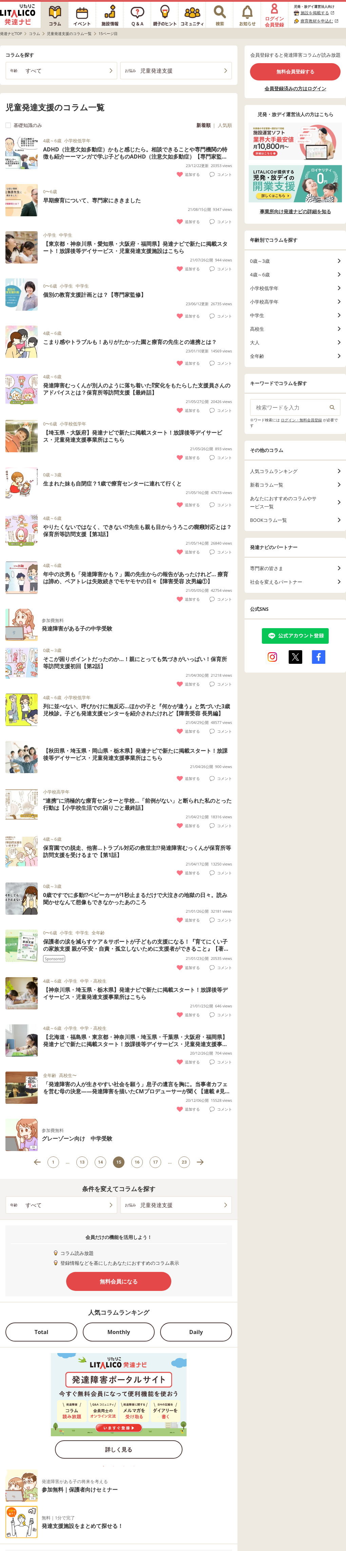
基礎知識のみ (23, 125)
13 (82, 1162)
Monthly (119, 1332)
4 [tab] (134, 1466)
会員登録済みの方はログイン (295, 88)
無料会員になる (119, 1281)
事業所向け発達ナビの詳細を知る (295, 211)
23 (184, 1162)
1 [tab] (103, 1466)
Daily (196, 1332)
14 (100, 1162)
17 (155, 1162)
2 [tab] (113, 1466)
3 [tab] (123, 1466)
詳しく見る (118, 1449)
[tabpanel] (119, 1408)
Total (42, 1332)
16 (137, 1162)
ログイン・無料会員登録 (301, 419)
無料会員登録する (295, 71)
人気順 (225, 125)
